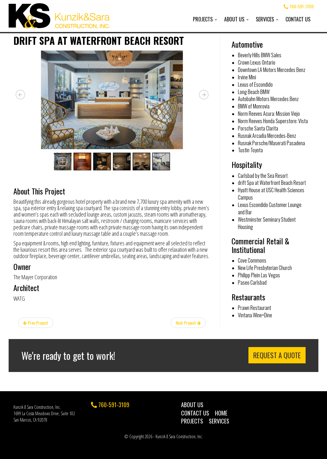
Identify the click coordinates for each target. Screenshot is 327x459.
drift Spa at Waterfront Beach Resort (272, 182)
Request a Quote (277, 355)
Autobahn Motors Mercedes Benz (268, 99)
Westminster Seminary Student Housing (267, 223)
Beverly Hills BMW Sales (259, 55)
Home (221, 413)
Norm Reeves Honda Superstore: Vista (273, 121)
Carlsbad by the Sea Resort (263, 175)
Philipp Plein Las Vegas (259, 275)
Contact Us (297, 19)
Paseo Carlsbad (252, 282)
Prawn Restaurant (254, 308)
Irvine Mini (247, 77)
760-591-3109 (299, 6)
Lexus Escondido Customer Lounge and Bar (269, 208)
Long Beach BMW (254, 92)
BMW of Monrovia (254, 106)
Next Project (188, 322)
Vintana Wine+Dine (255, 315)
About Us (236, 19)
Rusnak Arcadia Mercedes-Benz (267, 135)
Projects (205, 19)
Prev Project (35, 322)
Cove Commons (252, 260)
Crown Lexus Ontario (256, 62)
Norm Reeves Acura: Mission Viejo (269, 113)
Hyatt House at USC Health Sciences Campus (271, 193)
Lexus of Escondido (255, 84)
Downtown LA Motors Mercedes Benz (271, 70)
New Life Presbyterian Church (265, 268)
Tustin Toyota (250, 150)
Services (267, 19)
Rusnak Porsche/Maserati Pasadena (271, 143)
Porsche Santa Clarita (258, 128)
